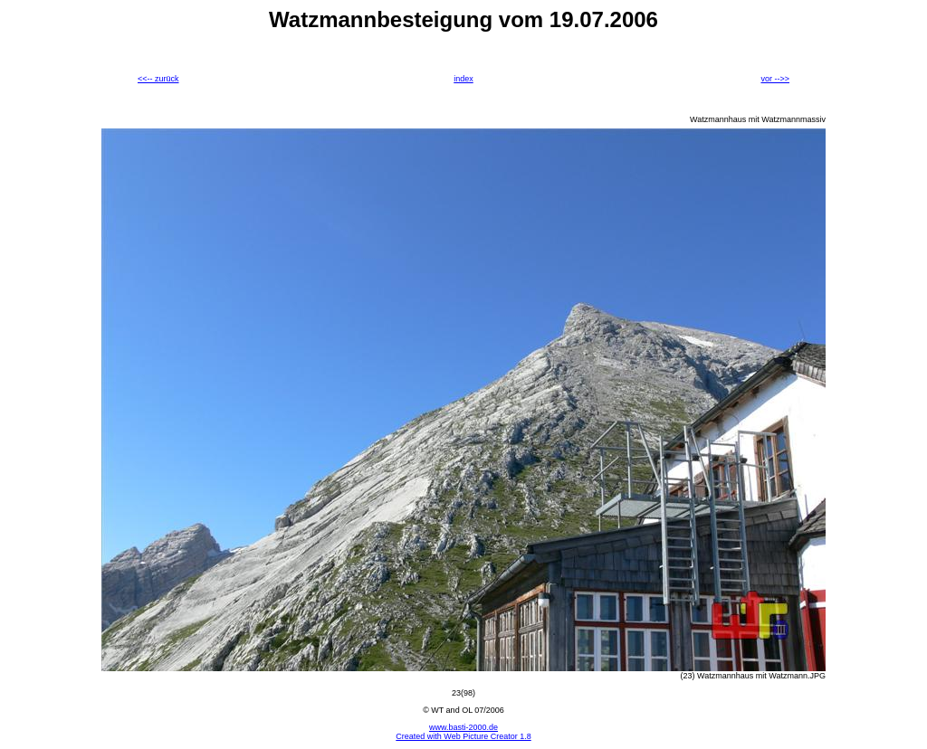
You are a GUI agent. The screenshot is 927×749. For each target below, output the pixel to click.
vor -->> (774, 78)
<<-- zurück (158, 78)
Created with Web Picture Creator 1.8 (463, 736)
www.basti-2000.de (463, 727)
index (463, 78)
